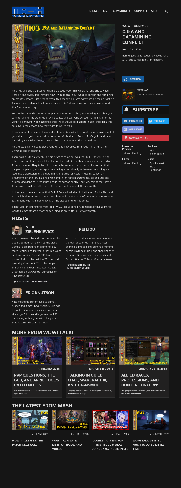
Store (155, 10)
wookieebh (41, 281)
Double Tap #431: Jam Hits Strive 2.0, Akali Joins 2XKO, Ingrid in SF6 (110, 444)
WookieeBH (22, 281)
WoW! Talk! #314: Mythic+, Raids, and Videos (67, 444)
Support (140, 10)
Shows (94, 10)
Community (122, 10)
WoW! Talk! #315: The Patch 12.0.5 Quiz (27, 442)
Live (106, 10)
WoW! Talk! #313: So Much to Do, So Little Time (149, 444)
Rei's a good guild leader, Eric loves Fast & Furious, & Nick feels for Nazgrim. (145, 58)
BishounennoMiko (80, 265)
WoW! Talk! (142, 90)
